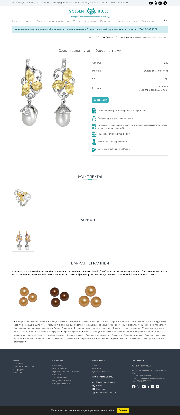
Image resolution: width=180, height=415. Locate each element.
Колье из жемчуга (36, 335)
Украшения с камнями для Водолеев (66, 325)
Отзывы (82, 2)
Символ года (58, 365)
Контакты (123, 2)
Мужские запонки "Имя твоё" (66, 371)
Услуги (76, 21)
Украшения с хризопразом (142, 338)
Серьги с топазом (75, 335)
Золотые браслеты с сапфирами (129, 332)
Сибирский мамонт (61, 384)
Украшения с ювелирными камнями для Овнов (37, 328)
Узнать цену (100, 100)
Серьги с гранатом (72, 332)
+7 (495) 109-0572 (141, 365)
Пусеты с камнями (56, 335)
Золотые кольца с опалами (97, 332)
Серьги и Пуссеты (105, 37)
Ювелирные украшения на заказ (53, 21)
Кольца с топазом (59, 321)
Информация (90, 21)
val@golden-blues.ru (66, 2)
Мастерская (18, 363)
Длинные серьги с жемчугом (126, 328)
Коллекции (107, 21)
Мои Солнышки (59, 368)
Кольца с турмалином (133, 321)
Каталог (17, 21)
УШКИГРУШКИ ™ (60, 377)
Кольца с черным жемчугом (123, 325)
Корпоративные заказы (128, 21)
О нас (113, 2)
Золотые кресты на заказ (37, 338)
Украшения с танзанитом (98, 328)
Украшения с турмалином (64, 338)
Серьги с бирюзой (110, 321)
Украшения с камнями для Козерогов (104, 335)
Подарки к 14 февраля (73, 328)
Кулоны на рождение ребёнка (112, 338)
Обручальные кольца (62, 381)
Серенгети (57, 375)
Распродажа (148, 21)
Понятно (123, 410)
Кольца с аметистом (35, 325)
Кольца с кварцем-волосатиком (31, 321)
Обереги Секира (87, 338)
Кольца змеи (20, 332)
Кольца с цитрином (133, 335)
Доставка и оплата (98, 2)
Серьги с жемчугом (124, 37)
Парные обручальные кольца (84, 321)
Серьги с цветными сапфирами (44, 332)
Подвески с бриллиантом (152, 325)
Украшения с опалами (97, 325)
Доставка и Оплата (101, 371)
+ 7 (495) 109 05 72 (46, 2)
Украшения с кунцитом (153, 328)
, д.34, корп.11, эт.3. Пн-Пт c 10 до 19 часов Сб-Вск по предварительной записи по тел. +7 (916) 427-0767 (149, 375)
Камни (29, 21)
